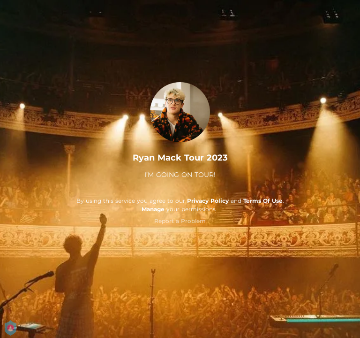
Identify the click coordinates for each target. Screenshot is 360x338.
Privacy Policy (208, 200)
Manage (153, 209)
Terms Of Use (263, 200)
